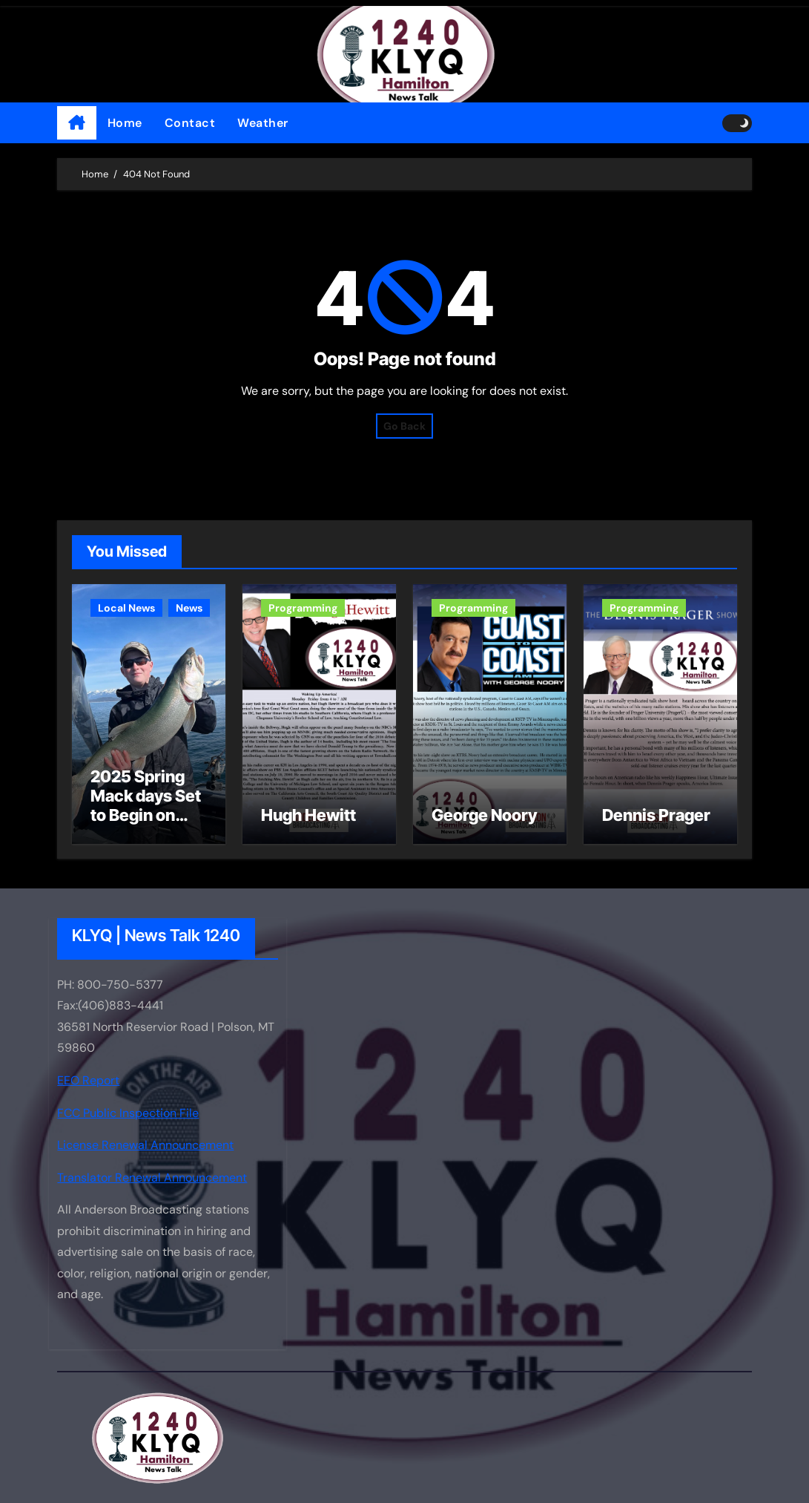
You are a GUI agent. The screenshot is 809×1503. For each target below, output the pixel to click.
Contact (190, 123)
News (189, 608)
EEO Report (88, 1080)
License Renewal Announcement (145, 1145)
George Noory (484, 815)
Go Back (404, 426)
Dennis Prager (656, 815)
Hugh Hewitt (308, 815)
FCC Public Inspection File (128, 1112)
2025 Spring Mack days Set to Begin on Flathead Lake (145, 806)
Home (125, 123)
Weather (262, 123)
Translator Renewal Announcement (152, 1177)
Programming (302, 608)
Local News (126, 608)
